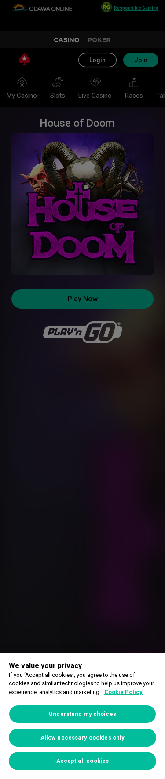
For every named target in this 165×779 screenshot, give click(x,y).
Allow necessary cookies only (82, 737)
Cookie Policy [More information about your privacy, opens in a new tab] (123, 692)
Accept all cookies (82, 761)
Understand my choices (82, 714)
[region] (82, 716)
